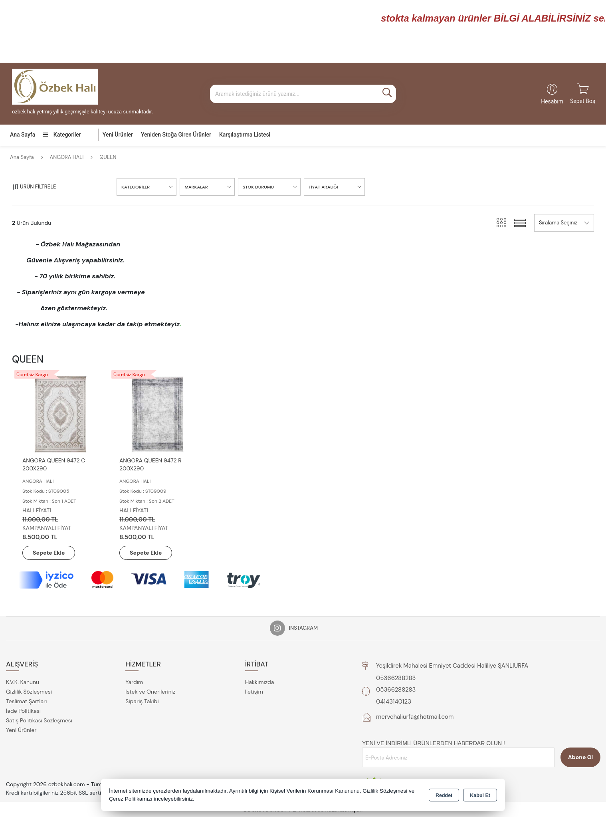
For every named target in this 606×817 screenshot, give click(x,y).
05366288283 (396, 678)
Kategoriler (62, 134)
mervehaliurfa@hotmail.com (415, 717)
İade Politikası (23, 710)
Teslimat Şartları (26, 701)
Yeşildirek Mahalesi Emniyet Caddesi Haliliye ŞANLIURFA (452, 666)
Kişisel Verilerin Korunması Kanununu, (315, 791)
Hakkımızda (259, 682)
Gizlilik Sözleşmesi (29, 691)
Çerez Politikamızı (130, 799)
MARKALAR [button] (196, 187)
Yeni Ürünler (21, 730)
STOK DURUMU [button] (258, 187)
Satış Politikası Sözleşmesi (39, 720)
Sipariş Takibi (141, 701)
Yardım (134, 682)
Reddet (444, 795)
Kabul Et (480, 795)
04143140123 (393, 702)
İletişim (254, 691)
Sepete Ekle (49, 552)
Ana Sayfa (22, 134)
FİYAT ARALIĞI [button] (323, 187)
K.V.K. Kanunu (22, 682)
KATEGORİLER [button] (135, 187)
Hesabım (552, 101)
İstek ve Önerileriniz (150, 691)
